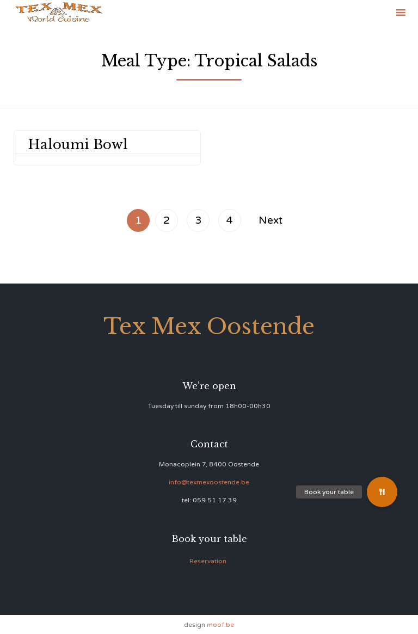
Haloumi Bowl (78, 144)
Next (270, 220)
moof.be (220, 625)
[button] (382, 492)
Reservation (207, 561)
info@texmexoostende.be (209, 482)
